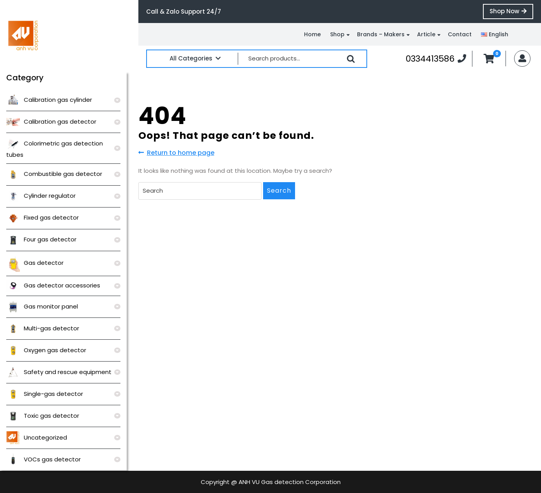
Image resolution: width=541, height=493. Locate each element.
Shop (337, 34)
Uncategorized (36, 437)
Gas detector (35, 263)
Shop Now (511, 13)
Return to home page (176, 153)
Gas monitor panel (42, 306)
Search (351, 58)
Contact (460, 34)
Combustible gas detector (54, 174)
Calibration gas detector (51, 121)
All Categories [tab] (195, 58)
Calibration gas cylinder (49, 100)
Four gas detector (41, 239)
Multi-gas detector (42, 328)
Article (426, 34)
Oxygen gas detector (46, 350)
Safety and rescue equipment (58, 372)
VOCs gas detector (43, 459)
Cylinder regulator (41, 196)
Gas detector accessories (53, 285)
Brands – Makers (381, 34)
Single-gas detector (44, 394)
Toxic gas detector (42, 415)
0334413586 (436, 58)
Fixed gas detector (42, 217)
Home (312, 34)
